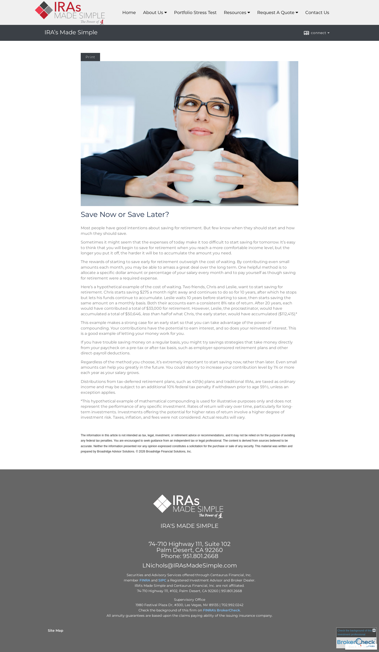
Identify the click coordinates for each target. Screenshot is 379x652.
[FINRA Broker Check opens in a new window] (356, 638)
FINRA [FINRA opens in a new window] (144, 580)
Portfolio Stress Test (195, 12)
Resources (235, 12)
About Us (153, 12)
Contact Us (317, 12)
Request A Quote (275, 12)
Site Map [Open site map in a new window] (55, 630)
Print (90, 57)
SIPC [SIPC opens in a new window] (162, 580)
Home (129, 12)
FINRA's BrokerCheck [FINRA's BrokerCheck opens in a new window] (221, 610)
